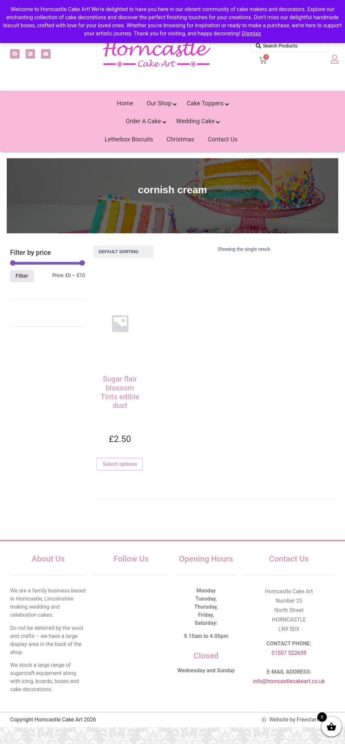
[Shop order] (123, 252)
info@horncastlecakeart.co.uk (289, 681)
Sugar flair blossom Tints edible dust (119, 392)
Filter (21, 276)
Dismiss (251, 33)
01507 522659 (289, 653)
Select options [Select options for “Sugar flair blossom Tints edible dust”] (119, 464)
